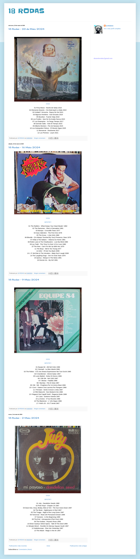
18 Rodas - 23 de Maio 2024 (26, 29)
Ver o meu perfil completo (112, 28)
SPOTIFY (47, 222)
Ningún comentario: (40, 138)
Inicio (48, 546)
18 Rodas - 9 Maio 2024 (23, 279)
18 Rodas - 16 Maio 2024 (24, 147)
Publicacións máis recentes (18, 546)
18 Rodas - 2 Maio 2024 (23, 418)
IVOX (48, 104)
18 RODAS (26, 11)
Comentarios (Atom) (25, 549)
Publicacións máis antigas (78, 546)
